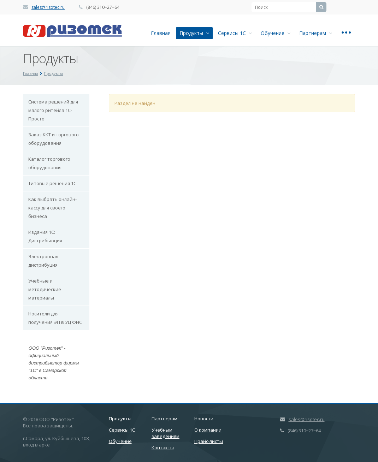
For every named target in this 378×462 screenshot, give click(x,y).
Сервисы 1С (235, 33)
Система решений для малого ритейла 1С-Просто (53, 110)
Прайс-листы (208, 441)
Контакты (163, 447)
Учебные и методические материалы (44, 289)
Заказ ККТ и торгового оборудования (53, 138)
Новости (203, 418)
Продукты (194, 33)
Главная (161, 33)
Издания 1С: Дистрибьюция (45, 236)
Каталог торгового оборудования (49, 163)
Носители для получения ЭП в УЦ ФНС (55, 317)
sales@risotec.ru (48, 7)
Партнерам (315, 33)
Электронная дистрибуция (43, 260)
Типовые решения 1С (52, 183)
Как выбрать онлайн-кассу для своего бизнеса (52, 207)
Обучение (275, 33)
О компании (208, 430)
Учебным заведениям (165, 433)
